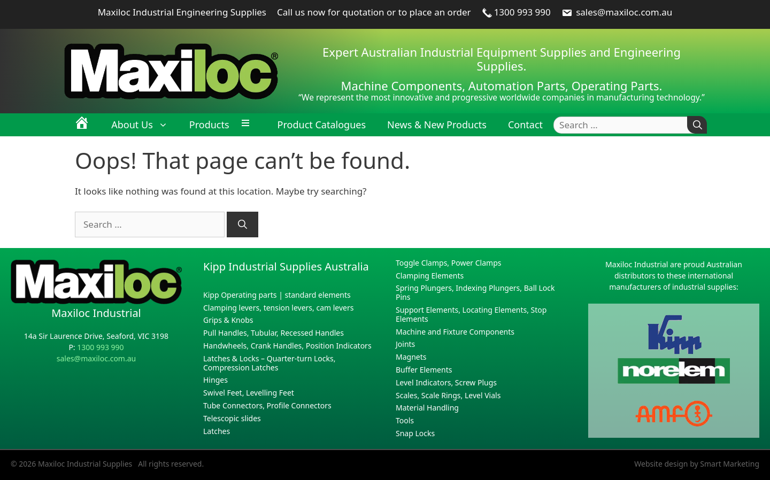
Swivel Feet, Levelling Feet (248, 393)
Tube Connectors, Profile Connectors (267, 405)
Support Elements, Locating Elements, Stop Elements (471, 314)
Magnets (411, 357)
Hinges (215, 380)
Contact (525, 124)
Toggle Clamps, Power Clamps (448, 263)
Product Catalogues (322, 124)
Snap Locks (415, 433)
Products (209, 124)
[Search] (697, 125)
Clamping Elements (430, 275)
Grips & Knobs (228, 320)
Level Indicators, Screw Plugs (446, 382)
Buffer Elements (424, 370)
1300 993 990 (516, 12)
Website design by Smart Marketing (696, 464)
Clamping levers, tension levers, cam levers (278, 308)
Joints (405, 344)
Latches (216, 431)
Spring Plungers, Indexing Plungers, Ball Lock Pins (475, 292)
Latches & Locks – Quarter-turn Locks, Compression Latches (269, 363)
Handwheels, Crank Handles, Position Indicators (287, 345)
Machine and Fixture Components (455, 332)
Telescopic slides (232, 418)
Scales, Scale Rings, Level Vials (448, 395)
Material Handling (427, 407)
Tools (405, 420)
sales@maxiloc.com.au (617, 12)
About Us (145, 124)
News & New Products (437, 124)
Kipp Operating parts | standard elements (277, 295)
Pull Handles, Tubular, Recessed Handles (273, 333)
